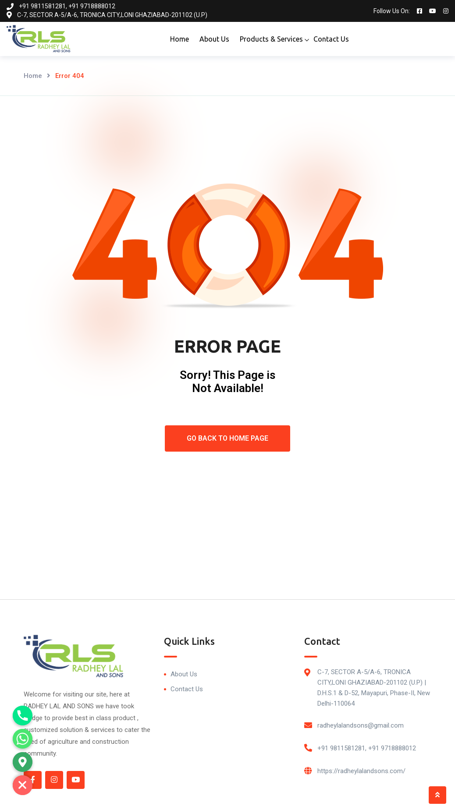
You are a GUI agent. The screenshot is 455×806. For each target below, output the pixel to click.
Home (179, 39)
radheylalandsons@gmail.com (360, 725)
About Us (214, 39)
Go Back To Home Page (227, 438)
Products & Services (271, 39)
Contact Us (331, 39)
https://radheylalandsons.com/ (361, 771)
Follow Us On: (391, 10)
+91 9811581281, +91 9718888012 (366, 748)
